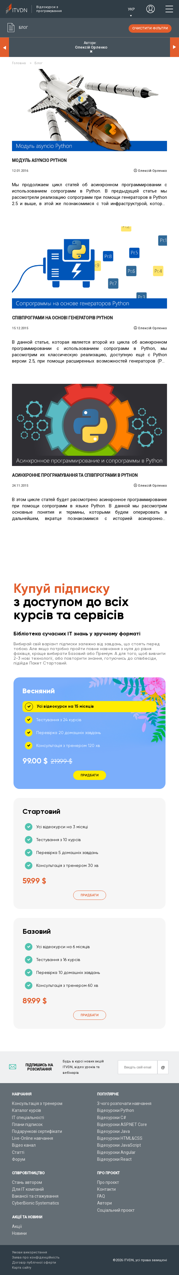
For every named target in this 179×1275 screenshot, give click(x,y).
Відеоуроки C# (111, 1117)
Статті (18, 1152)
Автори (104, 1203)
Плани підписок (27, 1124)
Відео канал (24, 1145)
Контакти (106, 1189)
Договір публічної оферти (34, 1263)
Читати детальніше (89, 110)
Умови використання (29, 1252)
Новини (19, 1233)
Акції (17, 1226)
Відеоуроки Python (115, 1110)
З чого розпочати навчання (124, 1103)
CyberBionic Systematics (35, 1203)
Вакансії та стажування (35, 1196)
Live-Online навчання (32, 1138)
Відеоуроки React (114, 1159)
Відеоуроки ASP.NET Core (122, 1124)
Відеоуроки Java (113, 1131)
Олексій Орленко (152, 171)
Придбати (90, 895)
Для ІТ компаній (28, 1189)
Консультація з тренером (37, 1103)
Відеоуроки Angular (116, 1152)
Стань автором (27, 1182)
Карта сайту (21, 1268)
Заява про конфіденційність (36, 1257)
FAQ (101, 1196)
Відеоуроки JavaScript (119, 1145)
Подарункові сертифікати (37, 1131)
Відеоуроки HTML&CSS (119, 1138)
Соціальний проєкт (116, 1210)
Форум (18, 1159)
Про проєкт (108, 1182)
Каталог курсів (26, 1110)
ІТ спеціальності (28, 1117)
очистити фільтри (150, 28)
